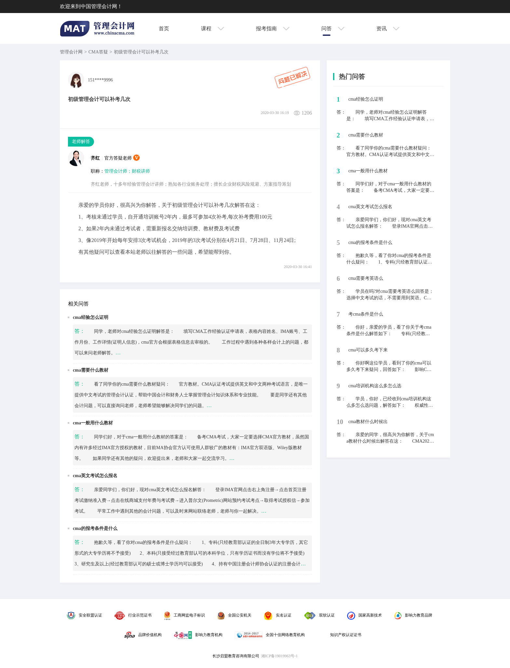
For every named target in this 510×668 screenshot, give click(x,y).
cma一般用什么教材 (93, 422)
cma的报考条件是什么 (95, 528)
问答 (332, 28)
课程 (212, 28)
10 (340, 421)
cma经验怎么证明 (90, 317)
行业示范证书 (133, 615)
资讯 (387, 28)
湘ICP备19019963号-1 (279, 656)
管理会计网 (71, 52)
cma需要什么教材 (90, 370)
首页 (164, 28)
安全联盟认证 (84, 615)
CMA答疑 (98, 52)
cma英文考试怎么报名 (95, 475)
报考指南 (272, 28)
